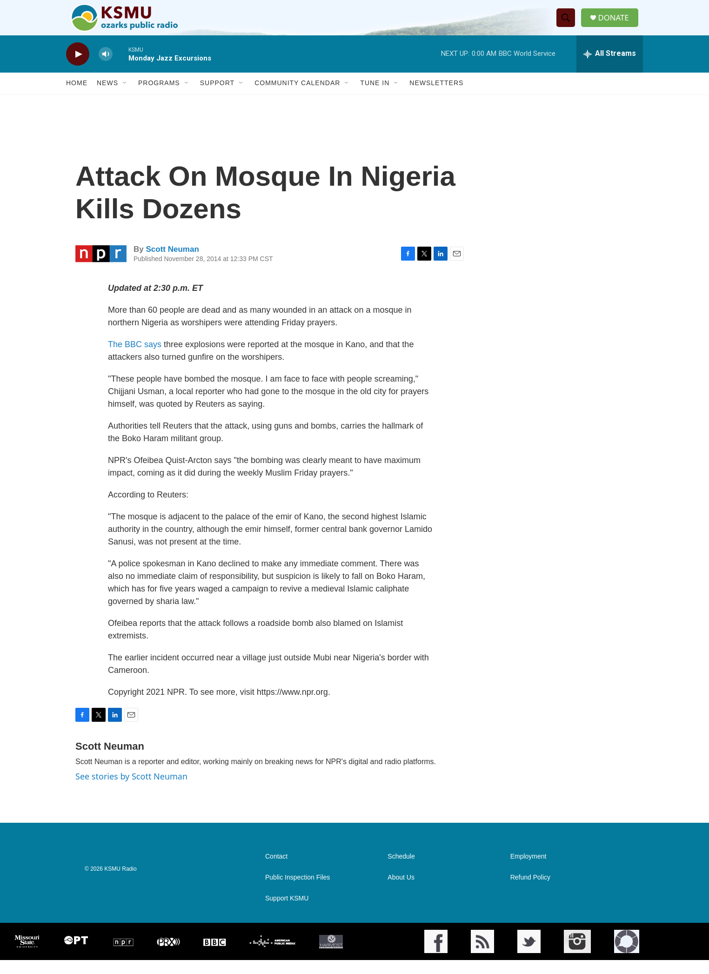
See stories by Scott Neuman (131, 789)
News (107, 97)
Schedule (401, 870)
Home (76, 97)
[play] (77, 67)
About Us (401, 891)
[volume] (106, 67)
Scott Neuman (172, 263)
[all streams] (609, 67)
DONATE (617, 24)
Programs (159, 97)
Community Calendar (297, 97)
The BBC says (134, 358)
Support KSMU (286, 912)
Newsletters (436, 97)
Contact (276, 870)
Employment (528, 870)
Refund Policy (530, 891)
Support (217, 97)
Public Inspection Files (297, 891)
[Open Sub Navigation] (125, 97)
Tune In (374, 97)
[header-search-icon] (568, 24)
